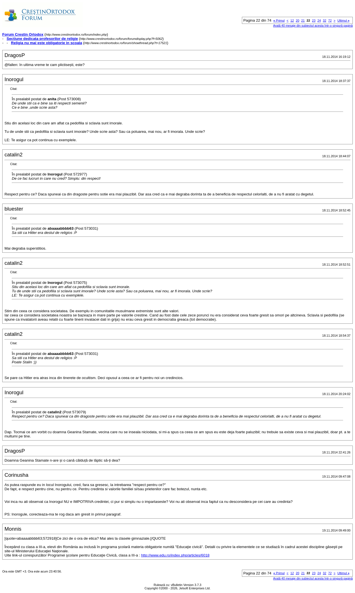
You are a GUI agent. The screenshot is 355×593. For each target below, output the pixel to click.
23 (313, 20)
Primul (279, 20)
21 (302, 20)
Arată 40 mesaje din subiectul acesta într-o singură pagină (313, 25)
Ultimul (343, 20)
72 (330, 20)
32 (324, 20)
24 (319, 20)
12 (292, 20)
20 (297, 20)
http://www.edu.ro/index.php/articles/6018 (175, 555)
